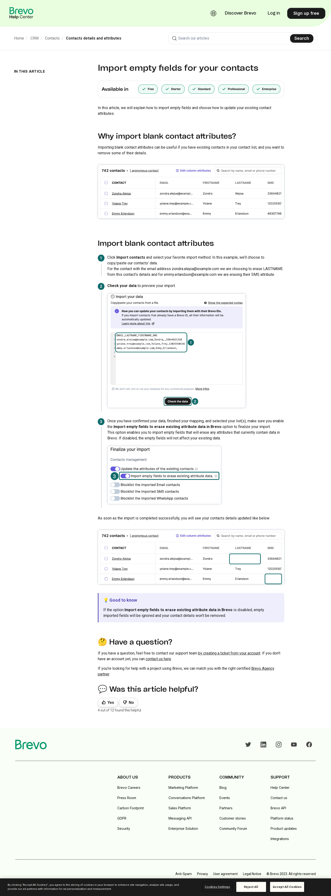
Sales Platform (179, 808)
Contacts (52, 38)
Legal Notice (252, 874)
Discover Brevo (240, 13)
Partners (225, 808)
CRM (34, 38)
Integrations (280, 839)
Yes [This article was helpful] (111, 702)
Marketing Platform (183, 787)
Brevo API (278, 808)
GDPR (121, 818)
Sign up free (306, 13)
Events (224, 798)
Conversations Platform (186, 798)
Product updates (284, 828)
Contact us (279, 798)
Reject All (251, 887)
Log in (274, 13)
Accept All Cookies (287, 887)
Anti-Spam (183, 874)
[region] (165, 887)
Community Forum (233, 828)
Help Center (280, 787)
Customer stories (232, 818)
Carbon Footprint (130, 808)
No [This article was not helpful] (131, 702)
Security (123, 828)
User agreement (225, 874)
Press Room (126, 798)
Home (19, 38)
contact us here (158, 659)
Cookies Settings (217, 887)
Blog (223, 787)
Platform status (282, 818)
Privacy (202, 874)
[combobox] (242, 38)
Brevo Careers (128, 787)
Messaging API (180, 818)
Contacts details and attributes (93, 38)
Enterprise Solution (183, 828)
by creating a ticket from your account (229, 653)
